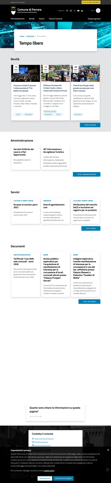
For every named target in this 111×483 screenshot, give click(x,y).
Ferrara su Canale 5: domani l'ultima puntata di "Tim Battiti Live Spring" (25, 88)
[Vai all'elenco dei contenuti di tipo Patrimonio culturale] (50, 111)
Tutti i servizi (91, 228)
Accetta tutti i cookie (63, 478)
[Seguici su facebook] (66, 10)
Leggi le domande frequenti (43, 438)
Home (22, 36)
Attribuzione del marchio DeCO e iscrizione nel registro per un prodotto (85, 207)
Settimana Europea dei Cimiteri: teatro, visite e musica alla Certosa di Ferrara (55, 88)
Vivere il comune (55, 18)
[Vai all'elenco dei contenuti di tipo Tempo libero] (28, 114)
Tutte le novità (90, 125)
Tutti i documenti (89, 301)
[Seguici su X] (74, 10)
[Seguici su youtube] (77, 10)
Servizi (41, 18)
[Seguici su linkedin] (81, 10)
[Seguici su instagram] (70, 10)
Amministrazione (18, 18)
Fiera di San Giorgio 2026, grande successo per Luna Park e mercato (83, 88)
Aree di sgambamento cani (54, 206)
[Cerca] (98, 10)
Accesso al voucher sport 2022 (26, 206)
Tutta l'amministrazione (86, 174)
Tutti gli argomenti (94, 19)
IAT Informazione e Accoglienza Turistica (53, 150)
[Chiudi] (108, 449)
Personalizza (45, 478)
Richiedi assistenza (40, 442)
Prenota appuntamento (41, 445)
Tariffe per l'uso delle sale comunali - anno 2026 (24, 261)
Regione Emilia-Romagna (18, 2)
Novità (31, 18)
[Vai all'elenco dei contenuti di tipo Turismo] (18, 114)
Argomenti (30, 36)
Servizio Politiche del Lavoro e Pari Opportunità (24, 151)
